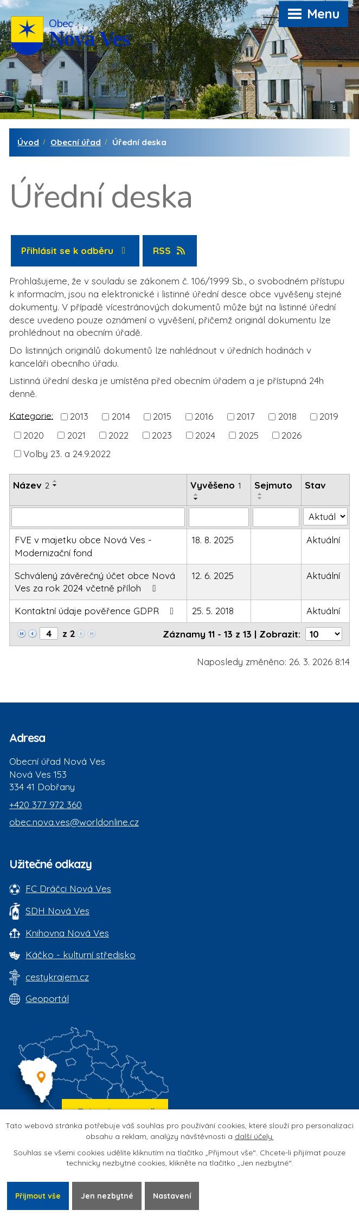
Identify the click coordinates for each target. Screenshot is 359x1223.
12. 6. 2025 (213, 575)
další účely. (254, 1136)
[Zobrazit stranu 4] (49, 633)
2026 (291, 434)
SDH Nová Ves (57, 910)
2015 (162, 416)
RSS (170, 250)
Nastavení (175, 1195)
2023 (162, 434)
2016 (204, 416)
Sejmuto (273, 485)
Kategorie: (31, 415)
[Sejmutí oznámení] (276, 517)
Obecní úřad (75, 142)
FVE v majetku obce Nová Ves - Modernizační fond (83, 546)
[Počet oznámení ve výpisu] (323, 634)
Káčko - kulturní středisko (80, 954)
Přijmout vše (39, 1195)
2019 (328, 416)
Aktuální (323, 539)
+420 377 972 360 (45, 804)
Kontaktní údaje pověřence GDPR (96, 610)
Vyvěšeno (215, 485)
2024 (205, 434)
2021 (76, 434)
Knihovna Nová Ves (67, 933)
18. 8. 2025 (213, 539)
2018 (287, 416)
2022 (118, 434)
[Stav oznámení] (325, 517)
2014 (121, 416)
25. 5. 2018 (213, 610)
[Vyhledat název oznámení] (98, 517)
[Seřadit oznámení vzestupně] (55, 481)
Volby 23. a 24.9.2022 (67, 453)
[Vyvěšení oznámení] (219, 517)
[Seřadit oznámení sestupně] (55, 485)
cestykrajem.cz (57, 977)
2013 (79, 416)
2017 (245, 416)
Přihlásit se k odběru (75, 250)
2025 (249, 434)
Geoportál (47, 998)
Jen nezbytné (109, 1195)
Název (31, 485)
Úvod (28, 142)
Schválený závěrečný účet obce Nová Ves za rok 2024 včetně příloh (95, 582)
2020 (33, 434)
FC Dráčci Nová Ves (68, 888)
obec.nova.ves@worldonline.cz (74, 822)
